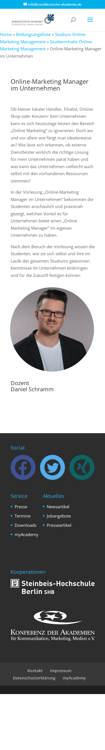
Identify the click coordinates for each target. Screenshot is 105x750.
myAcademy (26, 534)
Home (6, 34)
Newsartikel (58, 506)
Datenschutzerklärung (34, 678)
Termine (23, 516)
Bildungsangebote (33, 34)
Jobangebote (59, 516)
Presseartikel (59, 525)
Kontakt (35, 670)
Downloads (25, 525)
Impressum (60, 670)
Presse (21, 506)
